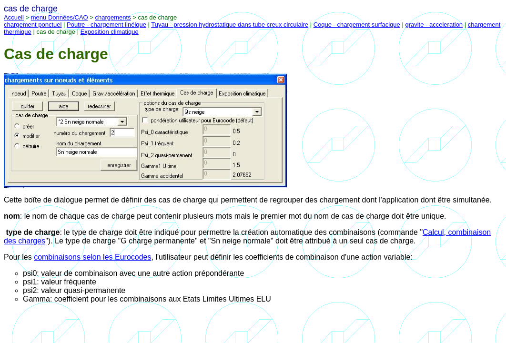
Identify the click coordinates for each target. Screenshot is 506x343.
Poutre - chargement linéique (106, 24)
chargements (113, 17)
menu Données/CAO (59, 17)
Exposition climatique (110, 31)
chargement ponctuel (32, 24)
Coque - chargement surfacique (357, 24)
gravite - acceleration (434, 24)
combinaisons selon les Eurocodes (92, 257)
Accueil (14, 17)
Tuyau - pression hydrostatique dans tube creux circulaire (229, 24)
